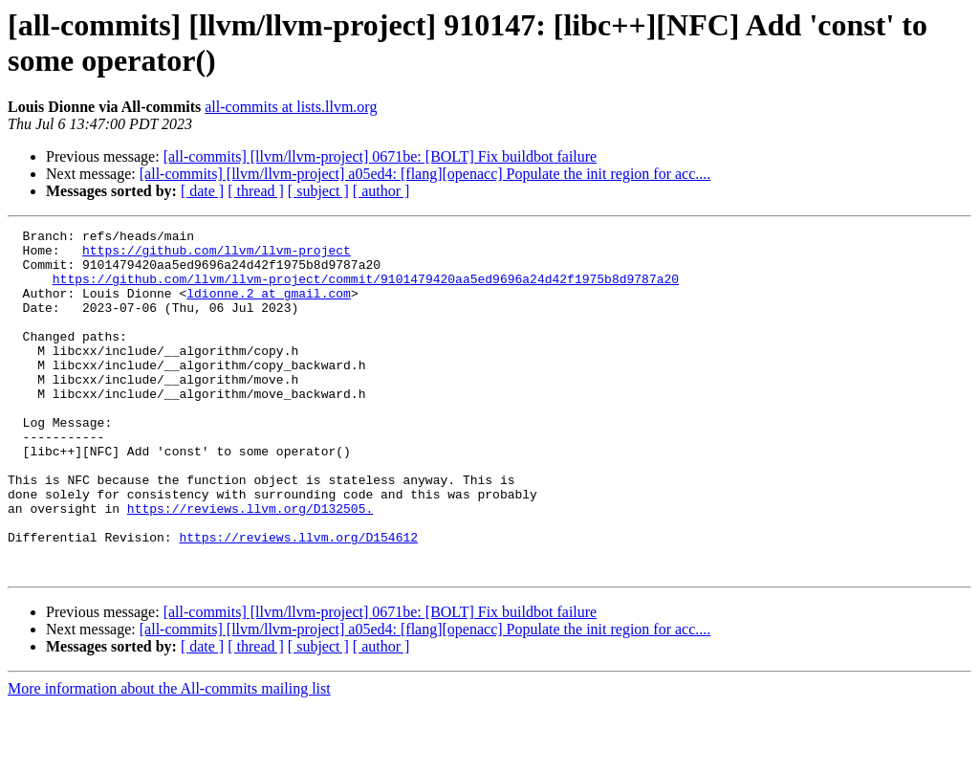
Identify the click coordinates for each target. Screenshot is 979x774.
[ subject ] (318, 191)
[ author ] (381, 191)
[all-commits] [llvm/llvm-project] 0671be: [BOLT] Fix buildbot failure (380, 156)
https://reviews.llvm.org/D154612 (298, 599)
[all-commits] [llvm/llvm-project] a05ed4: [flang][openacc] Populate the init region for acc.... (425, 174)
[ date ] (202, 191)
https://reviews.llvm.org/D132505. (250, 565)
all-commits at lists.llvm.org (291, 107)
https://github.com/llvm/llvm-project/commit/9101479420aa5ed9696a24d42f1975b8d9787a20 (366, 290)
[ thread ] (256, 191)
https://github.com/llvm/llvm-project (216, 255)
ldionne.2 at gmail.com (268, 307)
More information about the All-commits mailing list (169, 757)
